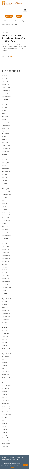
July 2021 (4, 200)
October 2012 (5, 383)
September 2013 (6, 354)
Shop (19, 16)
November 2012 (6, 380)
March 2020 (5, 226)
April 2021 (4, 209)
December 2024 (6, 122)
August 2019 (5, 238)
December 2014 (6, 333)
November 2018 (6, 255)
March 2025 (5, 113)
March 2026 (5, 79)
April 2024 (4, 136)
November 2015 (6, 313)
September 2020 (6, 220)
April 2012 (4, 394)
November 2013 (6, 351)
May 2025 (4, 108)
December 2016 (6, 296)
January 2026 (5, 84)
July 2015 (4, 322)
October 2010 (5, 446)
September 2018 (6, 258)
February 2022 (6, 189)
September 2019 (6, 235)
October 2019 (5, 232)
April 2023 (4, 157)
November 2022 (6, 168)
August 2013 (5, 357)
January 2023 (5, 165)
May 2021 (4, 206)
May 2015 (4, 325)
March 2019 (5, 244)
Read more (5, 29)
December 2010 (6, 441)
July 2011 (4, 420)
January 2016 (5, 310)
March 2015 (5, 331)
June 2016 (4, 302)
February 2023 (6, 163)
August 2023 (5, 151)
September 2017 (6, 287)
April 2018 (4, 270)
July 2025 (4, 102)
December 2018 (6, 252)
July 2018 (4, 264)
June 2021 (4, 203)
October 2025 (5, 93)
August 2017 (5, 290)
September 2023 (6, 148)
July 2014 (4, 339)
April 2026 (4, 76)
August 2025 (5, 99)
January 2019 (5, 249)
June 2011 (4, 423)
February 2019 (6, 247)
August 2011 (5, 417)
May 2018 (4, 267)
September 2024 (6, 131)
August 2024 (5, 134)
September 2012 (6, 386)
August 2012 (5, 388)
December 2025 (6, 87)
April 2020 (4, 223)
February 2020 (6, 229)
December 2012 (6, 377)
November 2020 (6, 215)
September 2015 (6, 316)
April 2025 (4, 110)
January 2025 (5, 119)
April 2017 (4, 293)
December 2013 (6, 348)
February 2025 (6, 116)
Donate (9, 16)
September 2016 (6, 299)
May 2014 (4, 342)
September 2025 (6, 96)
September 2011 (6, 414)
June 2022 (4, 177)
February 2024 (6, 142)
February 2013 (6, 371)
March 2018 (5, 273)
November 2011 (6, 409)
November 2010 (6, 443)
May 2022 (4, 180)
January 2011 (5, 438)
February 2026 (6, 81)
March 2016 (5, 307)
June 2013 (4, 362)
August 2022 (5, 174)
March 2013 (5, 368)
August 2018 (5, 261)
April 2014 (4, 345)
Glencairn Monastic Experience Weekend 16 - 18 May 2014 (13, 38)
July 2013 (4, 359)
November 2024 (6, 125)
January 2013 (5, 374)
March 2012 (5, 397)
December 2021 (6, 192)
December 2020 (6, 212)
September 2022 (6, 171)
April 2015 (4, 328)
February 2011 (6, 435)
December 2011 (6, 406)
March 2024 (5, 139)
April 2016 (4, 304)
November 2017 (6, 281)
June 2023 (4, 154)
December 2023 (6, 145)
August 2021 (5, 197)
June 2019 (4, 241)
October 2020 (5, 218)
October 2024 (5, 128)
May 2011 (4, 426)
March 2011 (5, 432)
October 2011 (5, 412)
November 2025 (6, 90)
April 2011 (4, 429)
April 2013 (4, 365)
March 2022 (5, 186)
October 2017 (5, 284)
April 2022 (4, 183)
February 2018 (6, 275)
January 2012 (5, 403)
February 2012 (6, 400)
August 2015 (5, 319)
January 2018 (5, 278)
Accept (25, 465)
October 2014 (5, 336)
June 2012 (4, 391)
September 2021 (6, 194)
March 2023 (5, 160)
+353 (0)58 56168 (13, 459)
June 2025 (4, 105)
